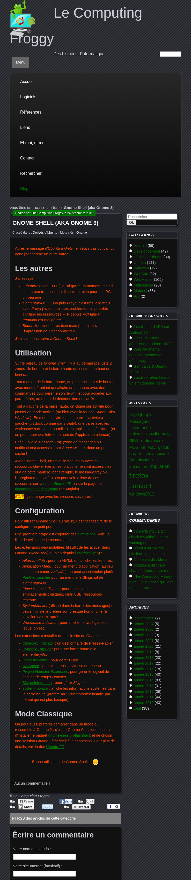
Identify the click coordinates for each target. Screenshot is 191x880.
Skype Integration (37, 683)
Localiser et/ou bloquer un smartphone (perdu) (150, 380)
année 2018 (144, 657)
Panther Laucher (36, 577)
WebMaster (143, 279)
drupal (135, 453)
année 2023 (144, 629)
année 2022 (144, 635)
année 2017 (144, 663)
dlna (133, 440)
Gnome (81, 232)
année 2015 (144, 674)
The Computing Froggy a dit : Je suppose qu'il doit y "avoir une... (151, 582)
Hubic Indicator (35, 660)
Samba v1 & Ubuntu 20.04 (148, 369)
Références (30, 112)
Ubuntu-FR (55, 747)
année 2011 (144, 697)
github (163, 447)
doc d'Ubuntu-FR (57, 483)
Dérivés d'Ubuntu (45, 232)
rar (143, 447)
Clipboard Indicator (38, 643)
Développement (147, 251)
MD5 (133, 447)
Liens (25, 127)
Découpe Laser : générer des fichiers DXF (150, 341)
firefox (139, 476)
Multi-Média (143, 285)
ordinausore (152, 440)
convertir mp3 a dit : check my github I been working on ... (148, 537)
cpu (148, 414)
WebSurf (141, 274)
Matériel (140, 291)
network (136, 433)
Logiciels (28, 97)
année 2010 (144, 703)
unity (166, 433)
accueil (39, 208)
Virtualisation (141, 459)
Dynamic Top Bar (37, 649)
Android (140, 245)
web (95, 553)
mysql (135, 414)
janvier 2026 (144, 618)
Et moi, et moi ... (35, 143)
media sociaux (156, 453)
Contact (27, 158)
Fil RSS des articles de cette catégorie (44, 818)
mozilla (152, 433)
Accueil (27, 81)
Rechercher (31, 173)
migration (160, 466)
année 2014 (144, 680)
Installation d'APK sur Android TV (149, 329)
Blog (24, 188)
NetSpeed (31, 666)
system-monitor (35, 688)
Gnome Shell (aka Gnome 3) (55, 223)
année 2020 (144, 646)
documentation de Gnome (36, 489)
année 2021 (144, 641)
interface (83, 553)
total (137, 708)
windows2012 (141, 494)
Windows (141, 268)
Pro (137, 296)
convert (140, 486)
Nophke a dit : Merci (150, 559)
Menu (20, 62)
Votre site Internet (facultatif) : (37, 866)
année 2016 (144, 669)
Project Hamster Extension (45, 671)
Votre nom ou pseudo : (32, 849)
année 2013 (144, 686)
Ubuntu (140, 263)
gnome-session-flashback (69, 735)
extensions (87, 534)
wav (152, 447)
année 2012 (144, 691)
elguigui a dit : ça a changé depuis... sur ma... (150, 568)
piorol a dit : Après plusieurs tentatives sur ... (150, 551)
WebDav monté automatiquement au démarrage (146, 355)
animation (138, 466)
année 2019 (144, 652)
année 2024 (144, 624)
